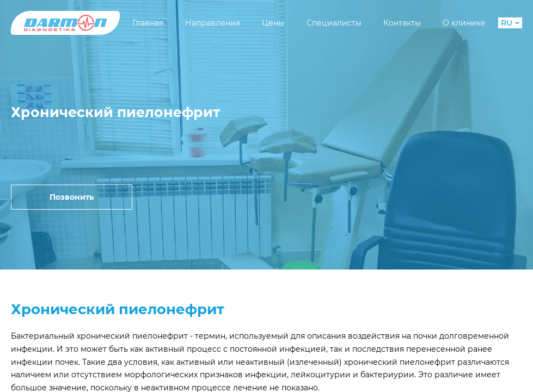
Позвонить (72, 197)
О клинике (464, 23)
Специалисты (334, 23)
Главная (147, 23)
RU (510, 23)
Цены (273, 23)
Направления (212, 23)
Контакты (402, 23)
